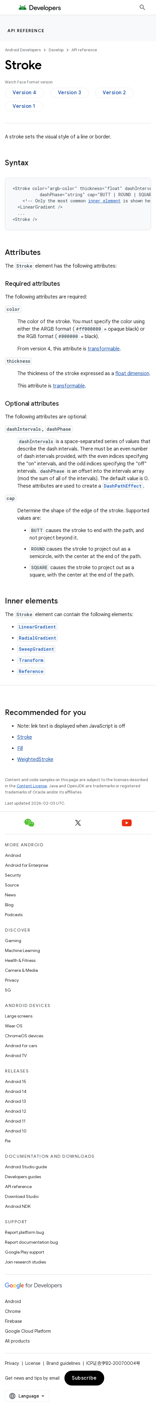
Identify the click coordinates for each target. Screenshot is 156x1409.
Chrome (13, 1311)
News (10, 895)
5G (8, 990)
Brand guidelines (63, 1363)
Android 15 (15, 1081)
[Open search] (142, 7)
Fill (20, 748)
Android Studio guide (26, 1167)
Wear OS (14, 1026)
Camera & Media (21, 970)
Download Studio (22, 1196)
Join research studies (25, 1262)
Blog (9, 905)
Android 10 (16, 1131)
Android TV (16, 1055)
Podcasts (14, 914)
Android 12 (15, 1111)
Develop (56, 50)
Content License (32, 786)
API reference (26, 30)
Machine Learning (22, 950)
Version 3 (69, 93)
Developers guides (23, 1176)
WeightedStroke (35, 759)
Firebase (13, 1321)
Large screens (18, 1016)
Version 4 (24, 93)
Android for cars (21, 1045)
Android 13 (15, 1101)
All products (17, 1341)
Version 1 (24, 106)
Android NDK (18, 1206)
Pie (7, 1141)
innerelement (104, 201)
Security (13, 875)
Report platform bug (24, 1232)
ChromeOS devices (24, 1036)
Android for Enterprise (26, 865)
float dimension (132, 373)
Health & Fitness (20, 960)
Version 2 (114, 93)
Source (12, 885)
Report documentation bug (31, 1242)
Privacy (12, 980)
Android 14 (16, 1091)
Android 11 (15, 1121)
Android (13, 855)
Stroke (24, 737)
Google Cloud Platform (28, 1331)
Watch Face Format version (29, 82)
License (32, 1363)
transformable (104, 349)
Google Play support (24, 1252)
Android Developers (23, 50)
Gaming (13, 940)
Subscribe (84, 1378)
